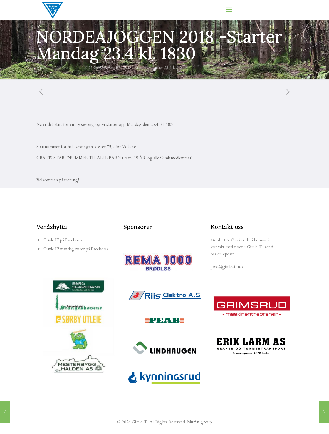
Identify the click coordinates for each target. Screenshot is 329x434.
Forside (66, 67)
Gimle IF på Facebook (63, 240)
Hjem (41, 67)
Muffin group (199, 422)
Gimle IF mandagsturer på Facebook (75, 249)
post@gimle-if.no (227, 267)
